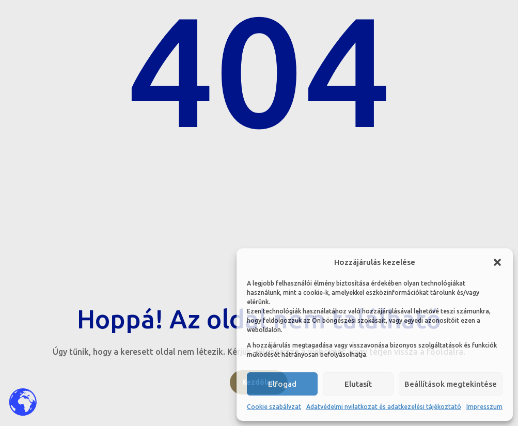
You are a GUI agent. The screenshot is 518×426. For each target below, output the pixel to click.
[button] (497, 262)
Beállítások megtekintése (450, 384)
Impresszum (484, 406)
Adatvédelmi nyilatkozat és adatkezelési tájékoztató (383, 406)
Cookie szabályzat (274, 406)
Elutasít (358, 384)
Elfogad (282, 384)
